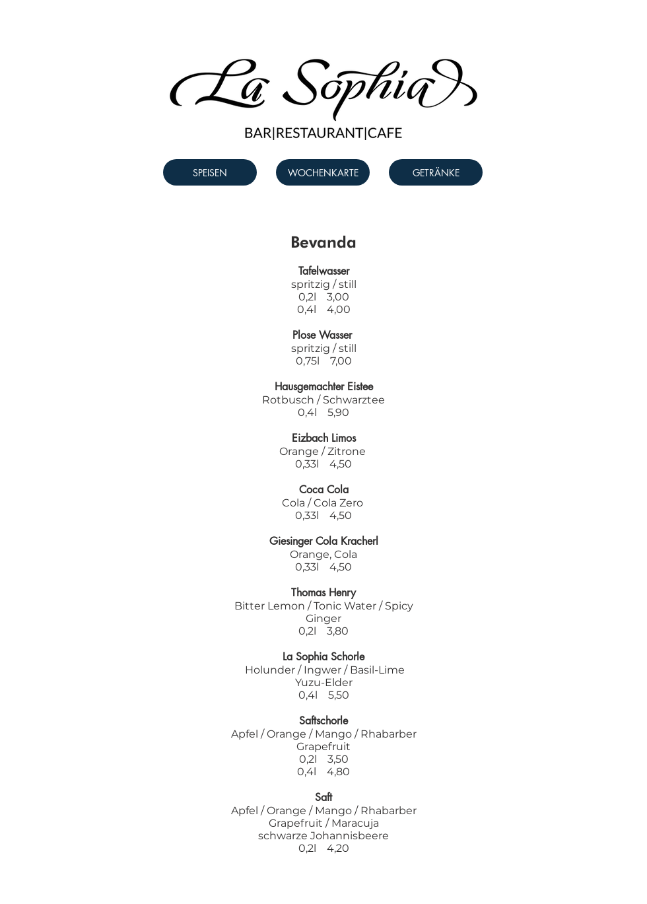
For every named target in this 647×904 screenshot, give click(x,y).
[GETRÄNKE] (436, 172)
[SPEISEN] (210, 172)
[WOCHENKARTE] (323, 172)
